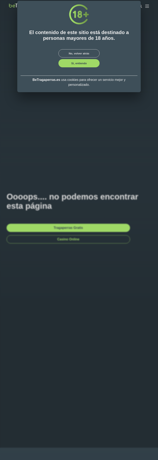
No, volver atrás (79, 53)
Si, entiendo (79, 63)
